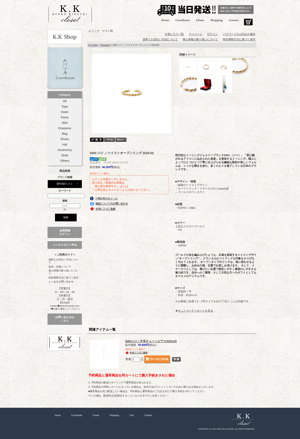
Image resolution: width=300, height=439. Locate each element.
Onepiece (64, 128)
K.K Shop (93, 45)
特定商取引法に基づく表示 (64, 277)
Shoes (64, 139)
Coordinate (182, 20)
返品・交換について (60, 266)
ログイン (212, 34)
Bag (64, 133)
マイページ (195, 34)
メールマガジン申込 (64, 244)
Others (64, 160)
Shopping (216, 20)
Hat (64, 144)
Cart (248, 22)
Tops (64, 106)
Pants (65, 117)
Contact (234, 20)
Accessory (65, 150)
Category (64, 94)
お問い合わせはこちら (64, 319)
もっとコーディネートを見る (195, 310)
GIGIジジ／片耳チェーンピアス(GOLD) (151, 341)
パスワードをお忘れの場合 (239, 34)
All (64, 101)
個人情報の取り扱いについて (64, 272)
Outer (65, 112)
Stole (64, 155)
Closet (200, 20)
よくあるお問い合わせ (61, 281)
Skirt (65, 122)
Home (165, 20)
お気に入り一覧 (174, 34)
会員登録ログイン (64, 232)
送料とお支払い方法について (64, 261)
